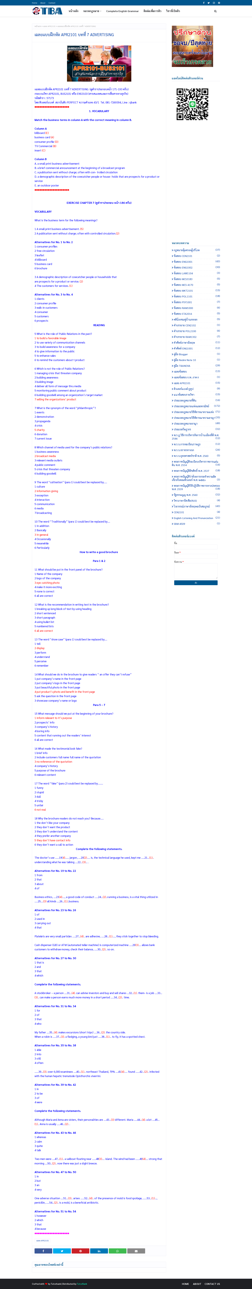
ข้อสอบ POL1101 (197, 296)
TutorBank (82, 1283)
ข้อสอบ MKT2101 (197, 290)
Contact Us (212, 1283)
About (42, 2)
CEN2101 (197, 512)
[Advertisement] (196, 184)
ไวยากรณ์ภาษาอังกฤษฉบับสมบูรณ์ (197, 506)
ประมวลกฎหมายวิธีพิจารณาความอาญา (197, 417)
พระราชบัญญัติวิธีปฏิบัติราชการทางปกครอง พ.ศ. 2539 (196, 487)
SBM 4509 (197, 523)
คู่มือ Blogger (197, 354)
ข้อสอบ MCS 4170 (197, 284)
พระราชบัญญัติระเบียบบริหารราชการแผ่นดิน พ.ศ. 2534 (196, 463)
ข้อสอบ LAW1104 (197, 273)
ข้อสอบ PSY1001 (197, 302)
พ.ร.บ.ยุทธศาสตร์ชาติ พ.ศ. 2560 (197, 456)
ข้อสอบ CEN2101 (197, 256)
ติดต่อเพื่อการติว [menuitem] (152, 11)
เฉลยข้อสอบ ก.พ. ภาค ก (197, 377)
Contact (52, 2)
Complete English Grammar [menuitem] (122, 11)
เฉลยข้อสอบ (197, 371)
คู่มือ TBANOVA (197, 365)
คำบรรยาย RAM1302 (197, 337)
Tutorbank (56, 1283)
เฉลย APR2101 (49, 26)
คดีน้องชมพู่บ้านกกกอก (197, 319)
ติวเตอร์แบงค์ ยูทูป (197, 389)
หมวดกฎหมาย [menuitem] (91, 11)
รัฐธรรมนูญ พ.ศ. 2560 (197, 495)
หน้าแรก (38, 26)
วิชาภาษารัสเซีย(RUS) (197, 500)
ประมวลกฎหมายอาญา (197, 423)
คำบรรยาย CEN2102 (197, 325)
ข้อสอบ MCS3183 (197, 279)
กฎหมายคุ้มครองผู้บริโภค (197, 250)
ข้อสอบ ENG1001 (197, 261)
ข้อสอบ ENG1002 (197, 267)
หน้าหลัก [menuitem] (73, 11)
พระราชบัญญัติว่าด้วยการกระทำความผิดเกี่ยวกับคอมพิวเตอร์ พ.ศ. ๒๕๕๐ (196, 478)
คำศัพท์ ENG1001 (197, 348)
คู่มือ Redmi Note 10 (197, 360)
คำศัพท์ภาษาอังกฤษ (197, 342)
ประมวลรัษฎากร (197, 429)
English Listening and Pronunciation (197, 518)
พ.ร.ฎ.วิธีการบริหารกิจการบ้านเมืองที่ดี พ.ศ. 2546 (196, 436)
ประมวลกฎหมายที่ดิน (197, 400)
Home (34, 2)
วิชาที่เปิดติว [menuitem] (173, 11)
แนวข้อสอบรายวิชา (197, 394)
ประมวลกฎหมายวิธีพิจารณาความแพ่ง (197, 412)
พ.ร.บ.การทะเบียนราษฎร (197, 444)
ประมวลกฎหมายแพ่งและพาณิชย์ (197, 406)
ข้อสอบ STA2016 (197, 313)
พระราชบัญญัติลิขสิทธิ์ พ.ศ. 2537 (197, 470)
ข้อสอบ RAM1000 (197, 308)
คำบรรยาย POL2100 (197, 331)
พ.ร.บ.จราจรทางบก (197, 450)
